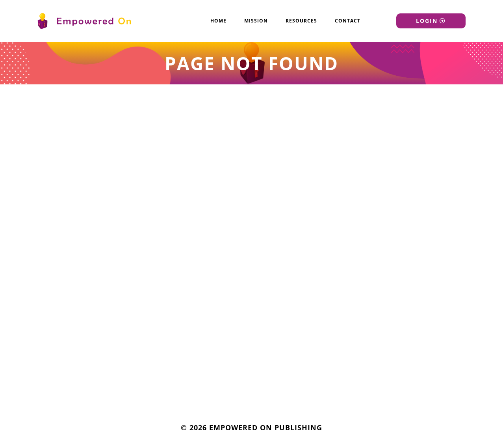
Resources (301, 20)
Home (218, 20)
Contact (347, 20)
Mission (256, 20)
